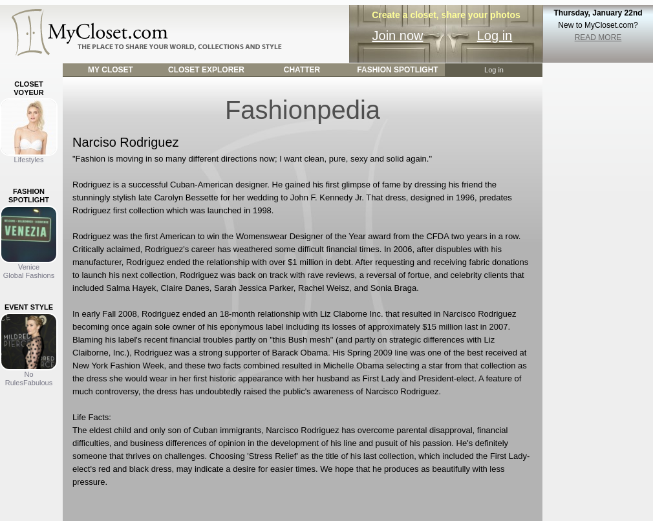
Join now (397, 35)
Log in (495, 35)
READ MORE (598, 37)
